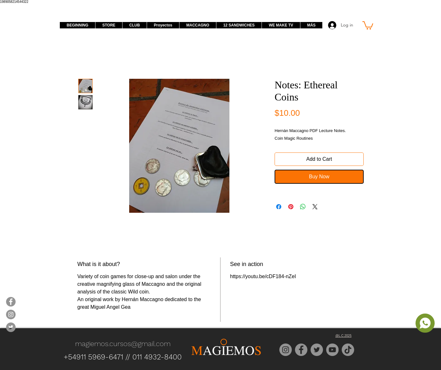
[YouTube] (332, 350)
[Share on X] (315, 207)
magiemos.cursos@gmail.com (123, 344)
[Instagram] (285, 350)
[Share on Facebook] (279, 207)
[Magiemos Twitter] (11, 327)
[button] (367, 25)
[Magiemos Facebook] (11, 302)
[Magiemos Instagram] (11, 314)
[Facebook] (301, 350)
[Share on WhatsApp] (303, 207)
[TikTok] (348, 350)
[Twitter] (317, 350)
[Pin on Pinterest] (291, 207)
